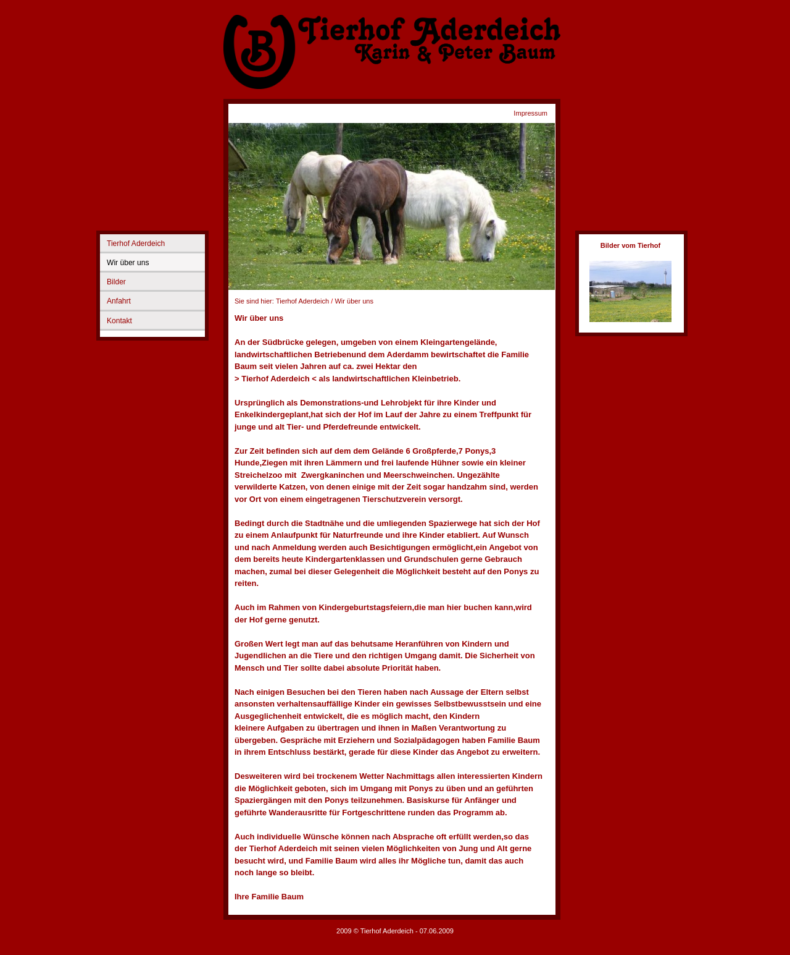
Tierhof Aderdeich (136, 243)
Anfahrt (119, 301)
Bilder (116, 282)
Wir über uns (128, 262)
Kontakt (119, 320)
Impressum (530, 113)
